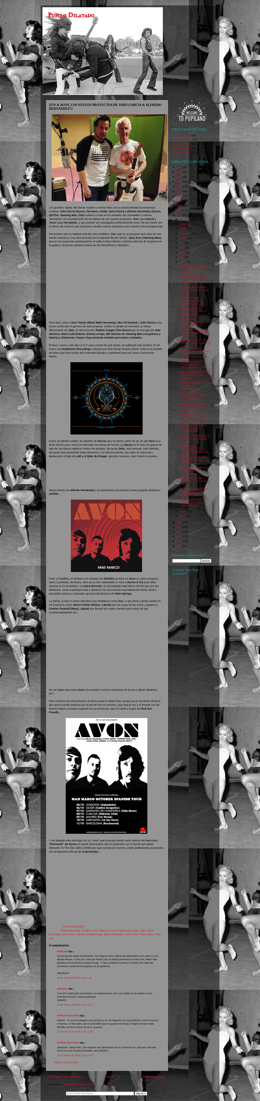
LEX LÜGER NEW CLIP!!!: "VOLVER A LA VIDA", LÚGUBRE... (193, 269)
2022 (179, 186)
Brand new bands (108, 930)
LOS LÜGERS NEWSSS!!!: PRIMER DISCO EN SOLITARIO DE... (193, 492)
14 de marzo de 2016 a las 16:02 (75, 1055)
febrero (183, 511)
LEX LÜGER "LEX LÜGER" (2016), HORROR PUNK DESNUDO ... (193, 332)
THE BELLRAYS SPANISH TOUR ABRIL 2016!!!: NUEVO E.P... (193, 279)
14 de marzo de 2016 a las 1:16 (74, 977)
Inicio (111, 1077)
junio (182, 247)
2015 (179, 522)
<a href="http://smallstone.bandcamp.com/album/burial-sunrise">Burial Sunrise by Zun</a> (106, 473)
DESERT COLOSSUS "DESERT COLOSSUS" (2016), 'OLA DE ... (193, 311)
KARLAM (62, 951)
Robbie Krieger (94, 934)
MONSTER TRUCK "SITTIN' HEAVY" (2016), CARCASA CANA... (195, 343)
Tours (158, 934)
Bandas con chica (182, 139)
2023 (179, 181)
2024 (179, 177)
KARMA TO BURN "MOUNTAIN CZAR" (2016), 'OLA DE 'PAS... (193, 301)
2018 (179, 205)
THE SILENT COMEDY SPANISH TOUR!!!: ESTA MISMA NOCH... (194, 417)
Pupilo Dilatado (71, 15)
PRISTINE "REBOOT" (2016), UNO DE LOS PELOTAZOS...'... (195, 386)
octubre (183, 228)
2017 (179, 210)
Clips (143, 930)
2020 (179, 196)
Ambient (86, 930)
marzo (183, 262)
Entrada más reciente (65, 1077)
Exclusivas (54, 934)
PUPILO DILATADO (68, 1015)
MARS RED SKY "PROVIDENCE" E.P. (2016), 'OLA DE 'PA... (192, 322)
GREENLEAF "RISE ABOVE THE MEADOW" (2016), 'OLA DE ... (194, 439)
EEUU (150, 930)
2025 (179, 172)
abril (181, 257)
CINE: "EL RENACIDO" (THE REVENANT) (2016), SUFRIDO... (194, 375)
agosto (183, 238)
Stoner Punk (132, 934)
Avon (95, 930)
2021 (179, 191)
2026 (179, 167)
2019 (179, 200)
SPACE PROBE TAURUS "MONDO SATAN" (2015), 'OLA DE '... (194, 290)
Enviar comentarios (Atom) (78, 1084)
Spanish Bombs (181, 152)
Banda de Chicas (181, 135)
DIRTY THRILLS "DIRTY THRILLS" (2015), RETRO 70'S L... (194, 481)
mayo (182, 252)
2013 (179, 531)
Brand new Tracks (129, 930)
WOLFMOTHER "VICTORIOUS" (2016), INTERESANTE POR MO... (195, 449)
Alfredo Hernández (70, 930)
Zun (51, 938)
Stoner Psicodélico (114, 934)
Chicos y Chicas (181, 148)
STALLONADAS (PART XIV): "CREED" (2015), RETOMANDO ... (194, 470)
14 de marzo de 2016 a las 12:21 (75, 1004)
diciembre (184, 219)
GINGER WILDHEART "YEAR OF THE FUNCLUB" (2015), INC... (194, 364)
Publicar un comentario (65, 1062)
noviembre (185, 224)
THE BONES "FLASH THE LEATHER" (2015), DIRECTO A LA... (193, 460)
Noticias (80, 934)
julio (181, 243)
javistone (62, 988)
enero (182, 516)
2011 (179, 541)
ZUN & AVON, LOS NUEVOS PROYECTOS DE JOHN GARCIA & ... (194, 407)
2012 (179, 536)
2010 (179, 546)
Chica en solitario (181, 143)
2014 (179, 527)
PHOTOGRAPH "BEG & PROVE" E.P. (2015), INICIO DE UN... (192, 502)
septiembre (185, 233)
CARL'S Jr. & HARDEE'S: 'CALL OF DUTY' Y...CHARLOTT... (192, 428)
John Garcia (68, 934)
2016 (179, 215)
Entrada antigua (152, 1077)
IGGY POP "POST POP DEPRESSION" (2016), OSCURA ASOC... (193, 396)
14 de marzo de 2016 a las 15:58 (75, 1031)
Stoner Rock (146, 934)
